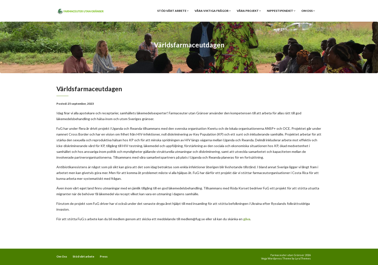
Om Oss (308, 11)
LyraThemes (303, 258)
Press (104, 256)
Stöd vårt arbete (173, 11)
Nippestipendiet (281, 11)
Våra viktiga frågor (213, 11)
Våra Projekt (249, 11)
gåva (246, 219)
